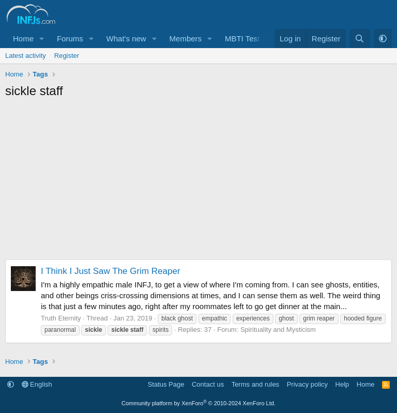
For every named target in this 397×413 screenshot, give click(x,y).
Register (66, 55)
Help (342, 384)
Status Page (166, 384)
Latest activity (25, 55)
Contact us (208, 384)
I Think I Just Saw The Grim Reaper (110, 271)
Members (186, 38)
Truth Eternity (61, 318)
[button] (42, 38)
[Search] (359, 38)
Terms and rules (255, 384)
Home (23, 38)
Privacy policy (307, 384)
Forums (70, 38)
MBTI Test (242, 38)
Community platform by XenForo (198, 403)
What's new (126, 38)
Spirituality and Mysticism (278, 329)
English (37, 384)
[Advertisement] (198, 182)
